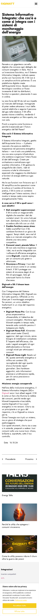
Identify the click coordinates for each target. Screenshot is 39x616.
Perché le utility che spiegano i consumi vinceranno (15, 526)
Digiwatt (5, 393)
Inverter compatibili (8, 574)
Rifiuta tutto (20, 611)
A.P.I (2, 578)
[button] (36, 4)
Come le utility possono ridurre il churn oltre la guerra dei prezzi (19, 557)
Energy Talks (7, 495)
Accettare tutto (19, 605)
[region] (19, 599)
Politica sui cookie (21, 600)
